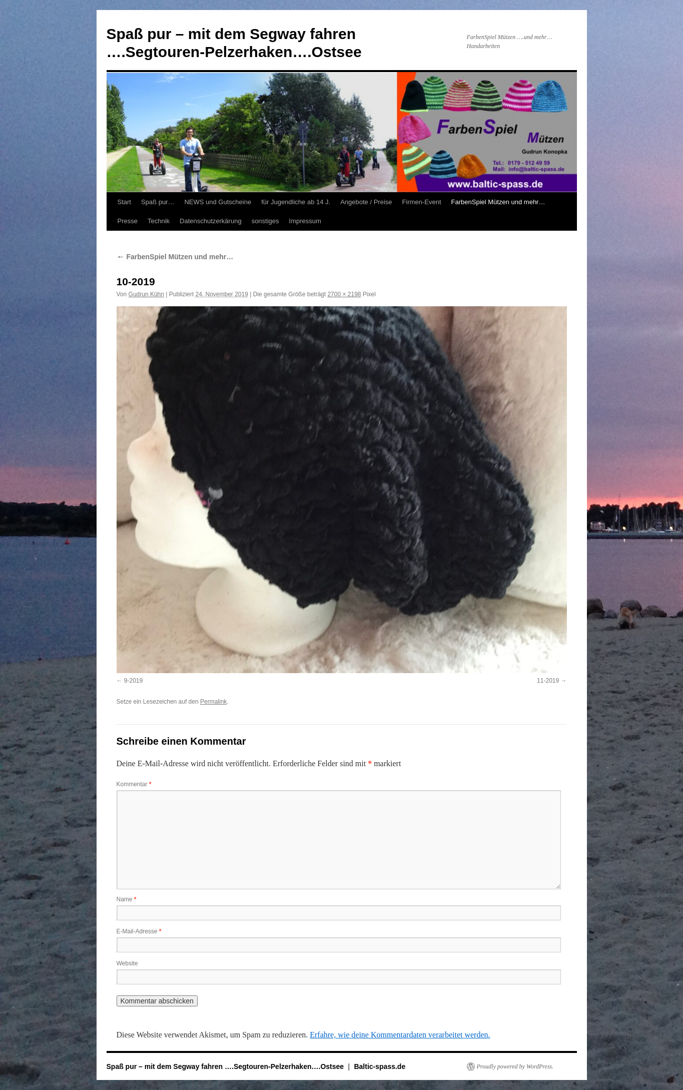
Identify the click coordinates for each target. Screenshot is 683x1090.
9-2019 (133, 680)
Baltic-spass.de (379, 1066)
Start (124, 202)
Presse (128, 221)
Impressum (305, 221)
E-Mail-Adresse (139, 931)
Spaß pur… (157, 202)
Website (127, 963)
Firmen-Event (421, 202)
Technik (159, 221)
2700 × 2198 (344, 294)
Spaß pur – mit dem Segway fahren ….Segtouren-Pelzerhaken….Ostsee (226, 1066)
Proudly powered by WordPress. (515, 1066)
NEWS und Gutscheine (217, 202)
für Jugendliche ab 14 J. (295, 202)
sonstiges (265, 221)
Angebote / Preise (366, 202)
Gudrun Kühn (146, 294)
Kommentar (134, 784)
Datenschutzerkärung (211, 221)
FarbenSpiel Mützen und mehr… (498, 202)
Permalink (213, 701)
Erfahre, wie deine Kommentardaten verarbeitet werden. (400, 1034)
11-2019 (548, 680)
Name (127, 899)
